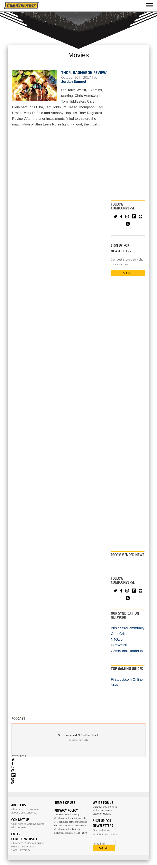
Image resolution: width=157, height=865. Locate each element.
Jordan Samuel (73, 82)
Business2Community (127, 628)
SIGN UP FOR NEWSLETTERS (121, 248)
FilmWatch (119, 645)
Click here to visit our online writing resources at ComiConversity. (27, 847)
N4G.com (118, 639)
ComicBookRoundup (127, 651)
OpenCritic (119, 634)
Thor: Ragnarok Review (84, 72)
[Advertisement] (78, 28)
